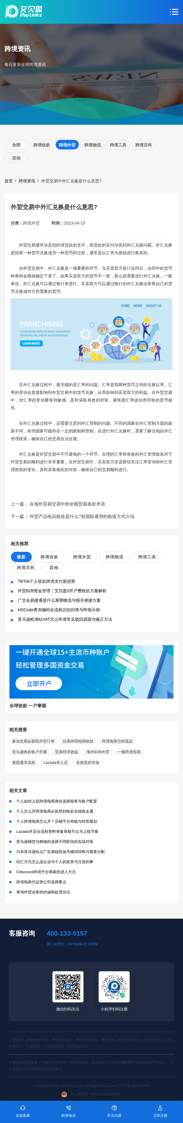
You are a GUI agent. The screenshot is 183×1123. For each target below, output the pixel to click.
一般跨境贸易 (129, 752)
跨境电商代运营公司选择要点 (41, 882)
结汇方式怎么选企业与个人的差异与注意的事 (54, 862)
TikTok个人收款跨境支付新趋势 (46, 581)
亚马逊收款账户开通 (29, 752)
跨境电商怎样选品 (117, 741)
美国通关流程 (23, 762)
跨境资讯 (27, 181)
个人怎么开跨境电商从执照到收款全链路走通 (54, 811)
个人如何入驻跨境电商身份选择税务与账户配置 (56, 801)
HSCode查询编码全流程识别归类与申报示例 (59, 609)
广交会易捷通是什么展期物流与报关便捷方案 (59, 600)
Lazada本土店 (56, 762)
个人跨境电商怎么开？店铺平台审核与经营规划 (56, 821)
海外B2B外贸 (97, 752)
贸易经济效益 (66, 752)
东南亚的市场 (87, 762)
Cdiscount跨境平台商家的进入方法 (46, 872)
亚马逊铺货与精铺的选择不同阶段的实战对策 (54, 841)
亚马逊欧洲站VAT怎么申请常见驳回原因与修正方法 (65, 619)
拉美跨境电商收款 (78, 741)
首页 (8, 181)
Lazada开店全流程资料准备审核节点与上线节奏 (57, 831)
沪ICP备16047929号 (133, 1086)
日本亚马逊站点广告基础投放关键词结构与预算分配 (60, 851)
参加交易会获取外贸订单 (33, 741)
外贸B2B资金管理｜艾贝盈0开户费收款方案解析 (62, 590)
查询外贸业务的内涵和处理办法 (43, 892)
